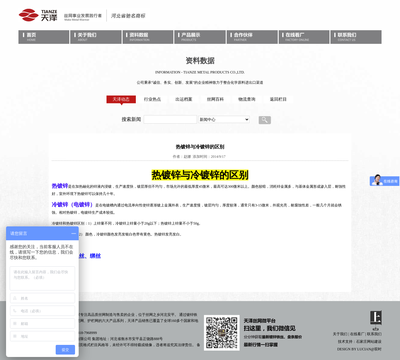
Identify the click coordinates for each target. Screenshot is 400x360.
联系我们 (374, 334)
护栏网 (92, 321)
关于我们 (340, 334)
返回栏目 (278, 99)
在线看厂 (357, 334)
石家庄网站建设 (369, 341)
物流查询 (246, 99)
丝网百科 (215, 99)
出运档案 (183, 99)
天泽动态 (121, 99)
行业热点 (152, 99)
